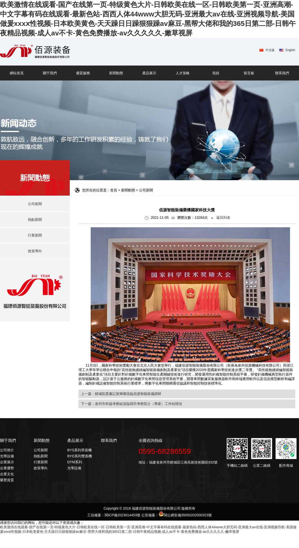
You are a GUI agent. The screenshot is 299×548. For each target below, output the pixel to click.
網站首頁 (17, 73)
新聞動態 (116, 73)
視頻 (215, 73)
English (290, 50)
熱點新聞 (41, 456)
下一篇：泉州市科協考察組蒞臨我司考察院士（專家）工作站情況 (131, 404)
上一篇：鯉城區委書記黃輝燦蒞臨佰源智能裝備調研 (121, 394)
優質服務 (83, 73)
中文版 (270, 50)
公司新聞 (41, 450)
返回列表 (220, 218)
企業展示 (7, 462)
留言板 (249, 73)
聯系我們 (282, 73)
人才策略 (183, 73)
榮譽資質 (7, 480)
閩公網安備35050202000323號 (185, 515)
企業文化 (7, 474)
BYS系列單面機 (79, 450)
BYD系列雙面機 (79, 456)
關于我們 (50, 73)
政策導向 (41, 468)
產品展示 (149, 73)
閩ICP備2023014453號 (122, 515)
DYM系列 (74, 462)
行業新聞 (41, 462)
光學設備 (7, 456)
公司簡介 (7, 450)
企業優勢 (7, 468)
